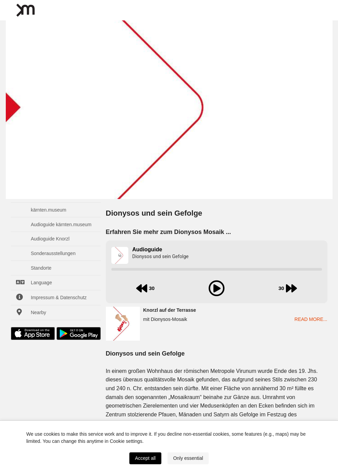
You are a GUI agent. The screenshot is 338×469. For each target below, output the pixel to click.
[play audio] (216, 288)
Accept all (145, 458)
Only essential (188, 458)
